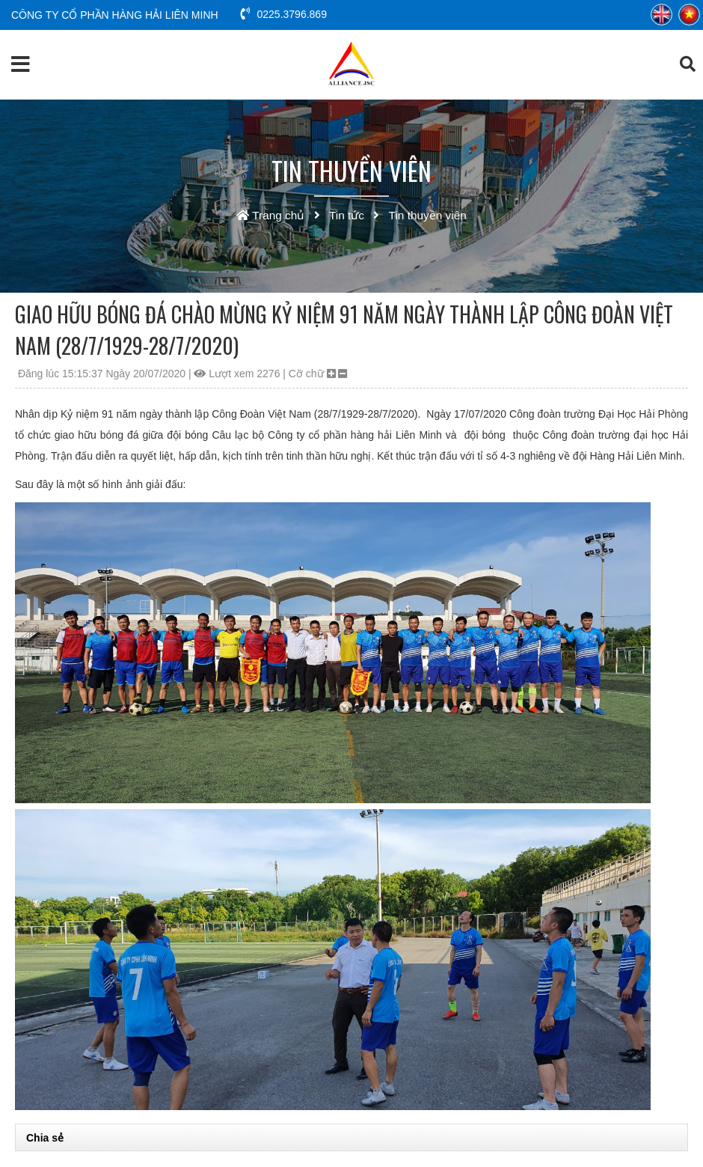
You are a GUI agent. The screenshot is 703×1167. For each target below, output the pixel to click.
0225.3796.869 (284, 13)
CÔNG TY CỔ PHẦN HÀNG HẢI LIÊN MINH (114, 15)
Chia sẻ (45, 1138)
